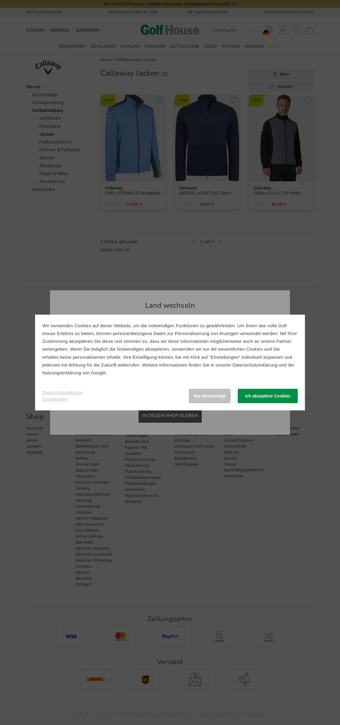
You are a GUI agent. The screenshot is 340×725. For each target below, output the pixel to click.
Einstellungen (54, 399)
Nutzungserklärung (61, 372)
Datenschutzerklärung (255, 364)
